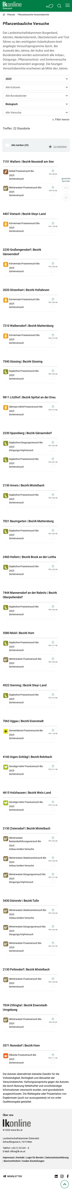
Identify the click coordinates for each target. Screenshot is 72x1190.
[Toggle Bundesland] (49, 6)
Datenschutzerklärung (57, 1157)
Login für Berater (35, 1157)
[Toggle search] (59, 6)
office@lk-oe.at (17, 1151)
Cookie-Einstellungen (33, 1161)
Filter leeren (60, 119)
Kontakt (20, 1157)
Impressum (8, 1157)
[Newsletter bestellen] (12, 1176)
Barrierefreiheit (12, 1161)
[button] (67, 5)
